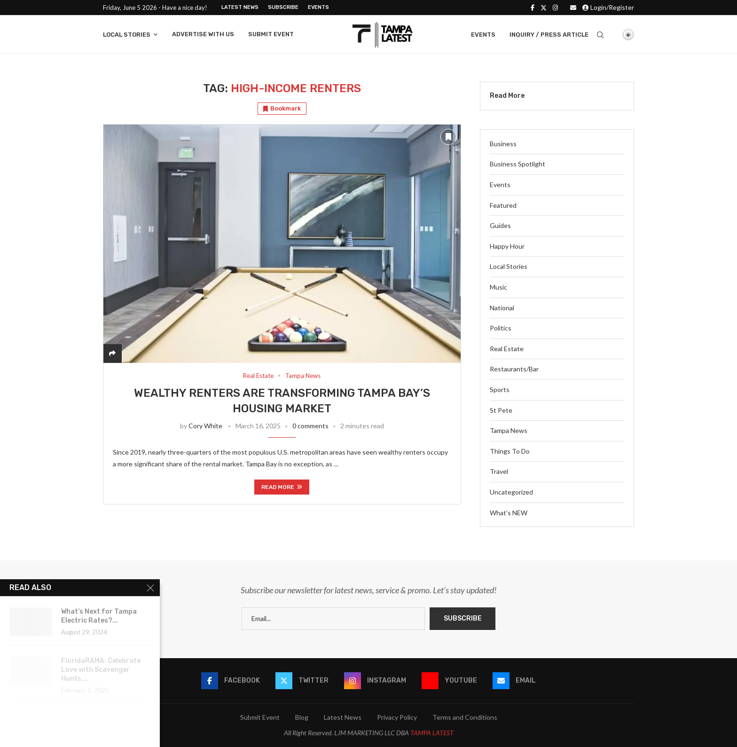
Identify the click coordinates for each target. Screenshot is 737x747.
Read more (281, 487)
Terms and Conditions (464, 717)
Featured (503, 205)
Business (503, 144)
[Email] (573, 7)
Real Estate (507, 349)
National (502, 308)
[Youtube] (449, 680)
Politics (500, 328)
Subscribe (283, 7)
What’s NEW (508, 513)
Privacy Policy (397, 717)
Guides (500, 225)
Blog (301, 717)
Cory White (205, 426)
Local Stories (126, 34)
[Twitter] (544, 7)
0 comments (310, 426)
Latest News (240, 7)
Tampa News (508, 430)
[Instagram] (555, 7)
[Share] (112, 353)
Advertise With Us (203, 34)
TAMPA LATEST (432, 733)
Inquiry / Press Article (549, 34)
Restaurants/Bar (514, 369)
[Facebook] (532, 7)
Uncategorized (511, 492)
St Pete (501, 410)
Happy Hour (507, 246)
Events (318, 7)
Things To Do (510, 451)
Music (498, 287)
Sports (500, 389)
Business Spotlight (517, 164)
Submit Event (271, 34)
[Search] (600, 35)
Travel (499, 471)
